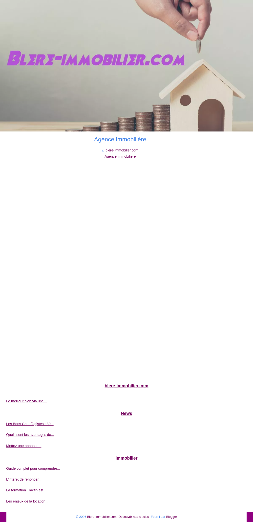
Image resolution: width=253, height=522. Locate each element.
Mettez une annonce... (23, 446)
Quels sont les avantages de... (30, 435)
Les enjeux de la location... (27, 501)
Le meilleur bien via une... (26, 401)
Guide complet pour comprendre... (33, 468)
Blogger (171, 517)
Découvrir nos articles (134, 517)
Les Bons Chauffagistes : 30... (30, 424)
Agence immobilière (120, 156)
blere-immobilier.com (121, 150)
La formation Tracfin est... (26, 490)
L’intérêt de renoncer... (23, 479)
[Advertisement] (120, 196)
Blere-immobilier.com (101, 517)
